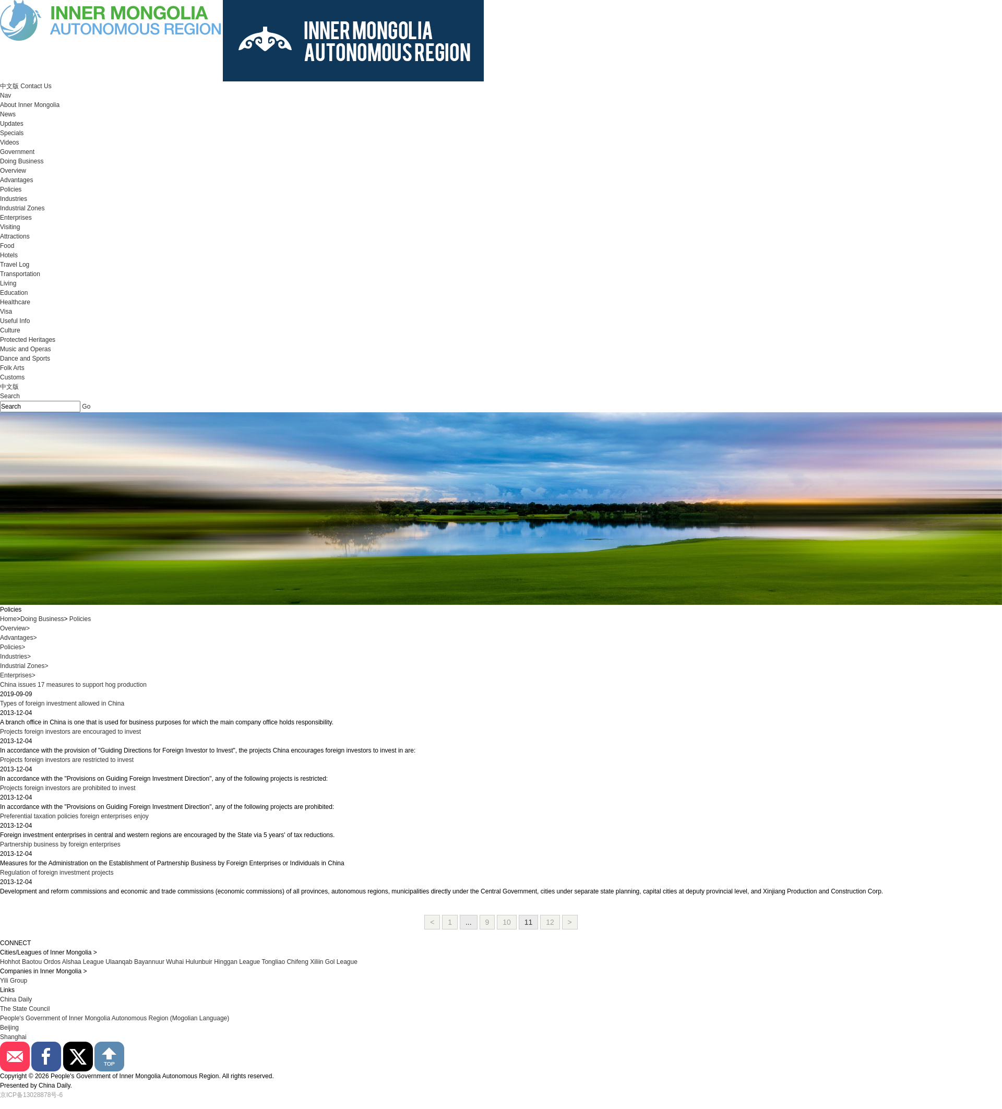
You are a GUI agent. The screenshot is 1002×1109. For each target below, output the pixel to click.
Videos (9, 142)
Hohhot (10, 961)
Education (14, 292)
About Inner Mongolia (29, 105)
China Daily (16, 999)
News (8, 114)
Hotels (9, 255)
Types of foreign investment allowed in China (62, 703)
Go (86, 406)
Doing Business (21, 161)
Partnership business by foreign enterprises (60, 844)
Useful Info (15, 321)
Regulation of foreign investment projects (56, 872)
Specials (11, 133)
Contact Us (35, 86)
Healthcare (15, 302)
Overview (13, 170)
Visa (6, 311)
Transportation (20, 274)
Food (7, 245)
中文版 (9, 86)
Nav (5, 95)
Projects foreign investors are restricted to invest (67, 760)
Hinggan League (237, 961)
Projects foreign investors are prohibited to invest (67, 788)
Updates (11, 123)
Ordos (52, 961)
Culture (10, 330)
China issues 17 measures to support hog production (73, 684)
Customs (12, 377)
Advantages (16, 180)
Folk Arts (12, 368)
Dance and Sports (25, 358)
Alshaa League (83, 961)
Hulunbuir (198, 961)
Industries (13, 198)
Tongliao (273, 961)
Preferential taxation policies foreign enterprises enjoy (74, 816)
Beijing (9, 1027)
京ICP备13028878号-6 (31, 1095)
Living (8, 283)
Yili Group (13, 980)
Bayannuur (149, 961)
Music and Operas (25, 349)
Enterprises (16, 217)
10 (507, 922)
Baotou (32, 961)
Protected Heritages (27, 339)
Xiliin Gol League (333, 961)
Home (8, 619)
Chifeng (297, 961)
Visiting (10, 227)
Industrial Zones (22, 208)
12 (550, 922)
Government (17, 152)
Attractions (15, 236)
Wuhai (175, 961)
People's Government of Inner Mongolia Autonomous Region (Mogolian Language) (114, 1018)
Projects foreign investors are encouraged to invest (70, 731)
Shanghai (13, 1037)
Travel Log (14, 264)
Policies (10, 189)
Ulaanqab (119, 961)
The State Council (25, 1008)
